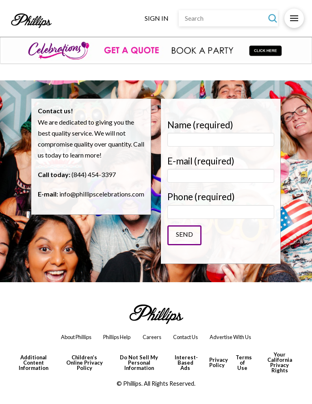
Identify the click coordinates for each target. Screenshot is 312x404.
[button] (294, 18)
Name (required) (220, 132)
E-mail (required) (220, 169)
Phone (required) (220, 204)
